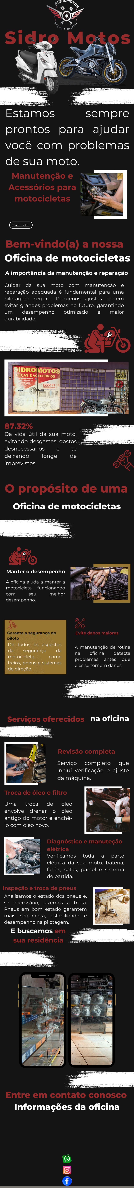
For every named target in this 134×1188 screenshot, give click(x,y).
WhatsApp (67, 1158)
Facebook (67, 1181)
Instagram (67, 1170)
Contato (20, 225)
